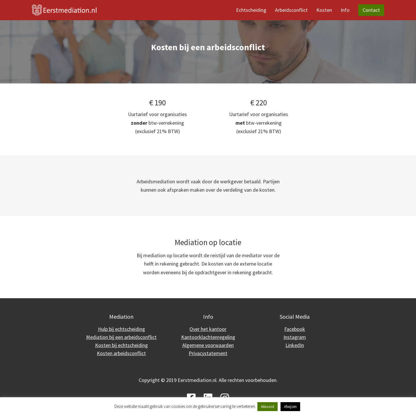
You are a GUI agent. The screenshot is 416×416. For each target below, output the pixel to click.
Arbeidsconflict (291, 10)
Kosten (324, 10)
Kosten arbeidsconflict (121, 353)
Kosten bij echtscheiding (121, 345)
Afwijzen (290, 406)
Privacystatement (208, 353)
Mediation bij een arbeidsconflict (121, 337)
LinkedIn (294, 345)
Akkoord (267, 406)
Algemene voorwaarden (208, 345)
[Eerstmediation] (64, 10)
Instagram (294, 337)
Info (345, 10)
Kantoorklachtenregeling (208, 337)
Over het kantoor (208, 329)
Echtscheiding (251, 10)
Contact (371, 10)
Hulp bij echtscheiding (121, 329)
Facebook (294, 329)
